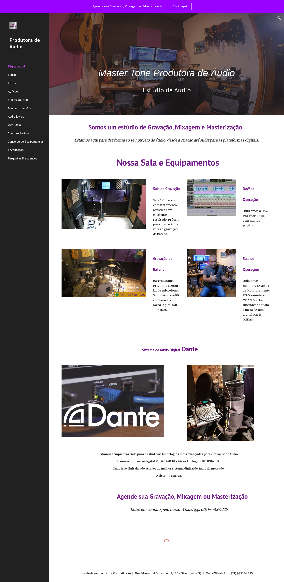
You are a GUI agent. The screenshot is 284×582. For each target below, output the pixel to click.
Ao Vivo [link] (13, 91)
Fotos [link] (12, 83)
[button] (279, 18)
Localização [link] (16, 150)
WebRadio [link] (14, 125)
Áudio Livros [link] (16, 116)
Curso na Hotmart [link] (20, 133)
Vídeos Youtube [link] (18, 100)
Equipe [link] (12, 75)
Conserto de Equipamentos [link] (26, 141)
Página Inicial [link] (16, 66)
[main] (167, 58)
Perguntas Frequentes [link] (22, 158)
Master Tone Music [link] (20, 108)
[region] (142, 6)
